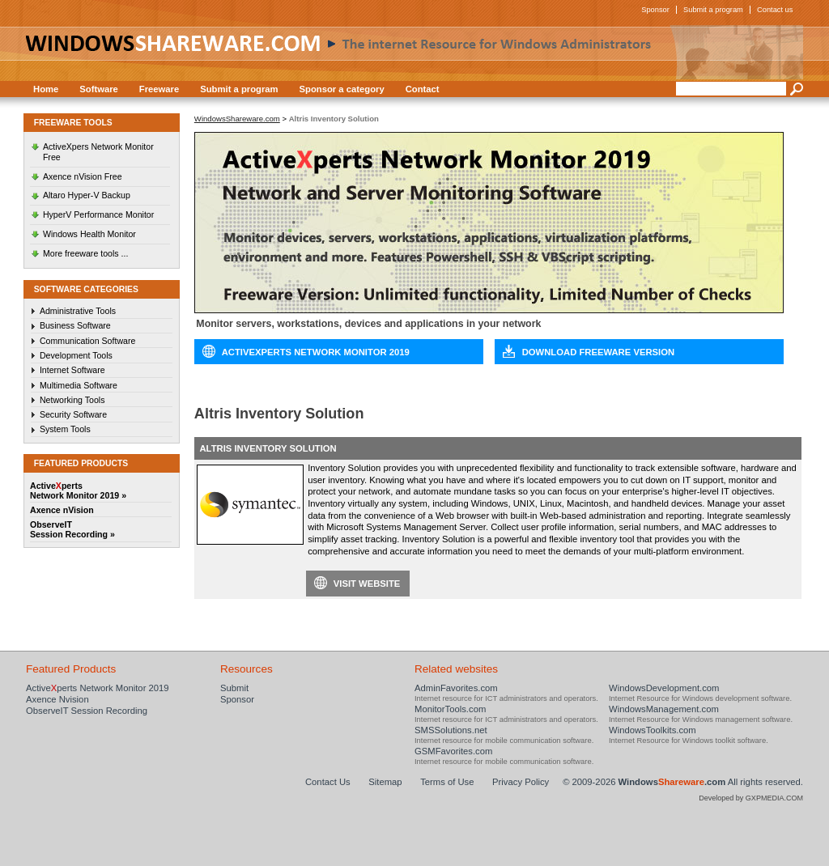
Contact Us (328, 782)
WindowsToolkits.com (652, 730)
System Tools (65, 429)
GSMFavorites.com (453, 751)
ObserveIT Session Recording (86, 710)
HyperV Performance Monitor (98, 214)
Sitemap (385, 782)
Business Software (75, 325)
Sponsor (655, 10)
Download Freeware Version (598, 352)
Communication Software (88, 341)
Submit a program (713, 10)
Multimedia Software (78, 385)
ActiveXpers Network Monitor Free (98, 152)
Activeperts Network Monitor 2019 (97, 688)
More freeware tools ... (86, 253)
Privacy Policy (520, 782)
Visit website (367, 583)
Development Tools (76, 355)
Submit (234, 688)
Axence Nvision (57, 699)
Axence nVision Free (82, 176)
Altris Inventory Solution (267, 448)
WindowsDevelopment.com (664, 688)
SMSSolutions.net (450, 730)
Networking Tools (72, 400)
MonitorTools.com (450, 709)
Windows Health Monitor (89, 234)
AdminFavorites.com (456, 688)
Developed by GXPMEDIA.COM (751, 798)
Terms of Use (447, 782)
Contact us (775, 10)
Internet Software (72, 370)
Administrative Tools (78, 311)
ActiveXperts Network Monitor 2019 (316, 352)
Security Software (73, 414)
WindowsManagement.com (664, 709)
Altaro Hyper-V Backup (86, 195)
